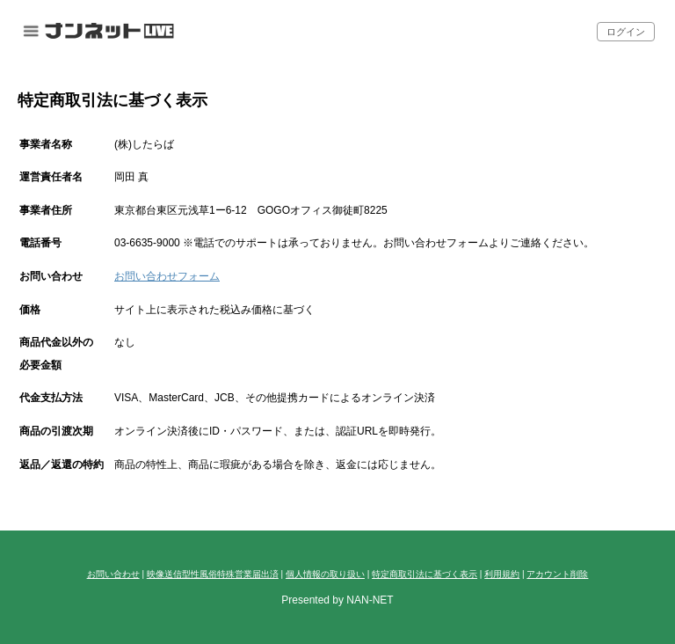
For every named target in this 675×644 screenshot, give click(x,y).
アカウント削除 (557, 574)
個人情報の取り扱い (325, 574)
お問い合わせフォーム (167, 276)
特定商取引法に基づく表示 (424, 574)
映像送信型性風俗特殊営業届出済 (213, 574)
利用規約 (501, 574)
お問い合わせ (113, 574)
